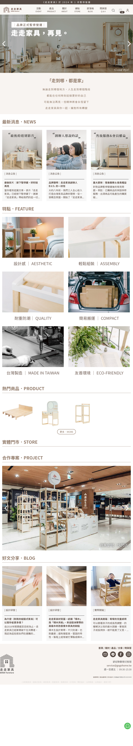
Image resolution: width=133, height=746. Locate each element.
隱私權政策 (103, 677)
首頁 (101, 648)
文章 (120, 648)
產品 (113, 648)
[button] (127, 11)
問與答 (128, 648)
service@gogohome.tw (119, 665)
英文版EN (110, 677)
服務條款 (96, 677)
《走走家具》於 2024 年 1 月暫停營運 (66, 2)
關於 (107, 648)
